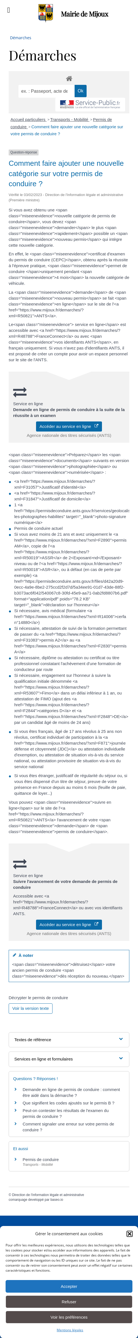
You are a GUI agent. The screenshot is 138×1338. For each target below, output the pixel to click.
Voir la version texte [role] (30, 1008)
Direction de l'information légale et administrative (48, 1195)
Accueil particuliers (29, 119)
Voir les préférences (69, 1317)
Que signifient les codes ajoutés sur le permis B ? (69, 1103)
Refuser (69, 1301)
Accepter (69, 1286)
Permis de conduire (41, 1159)
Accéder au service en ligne (69, 426)
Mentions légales (70, 1330)
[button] (129, 1234)
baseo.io (56, 1200)
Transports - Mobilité (69, 119)
